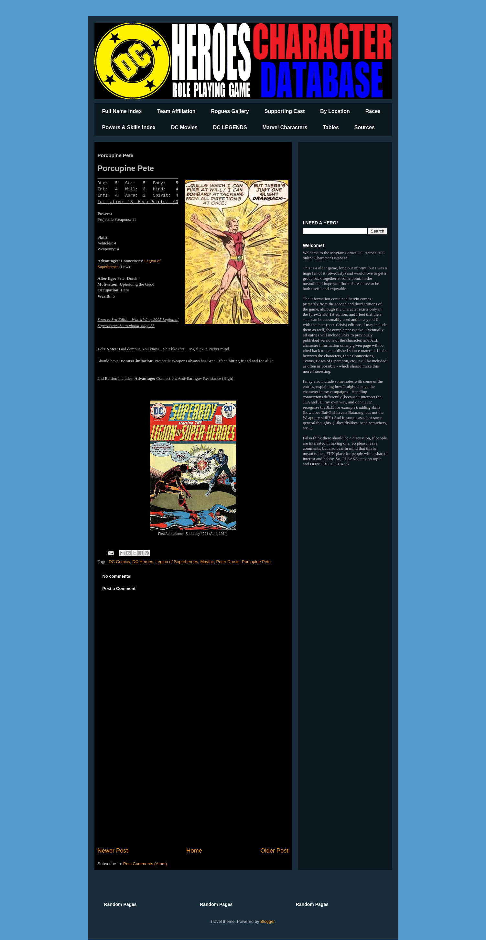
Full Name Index (122, 111)
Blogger (267, 921)
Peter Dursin (228, 561)
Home (194, 850)
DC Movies (184, 127)
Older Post (274, 850)
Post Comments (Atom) (145, 863)
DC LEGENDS (230, 127)
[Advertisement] (193, 793)
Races (373, 111)
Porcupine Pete (256, 561)
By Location (335, 111)
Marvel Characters (285, 127)
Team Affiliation (176, 111)
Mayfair (207, 561)
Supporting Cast (285, 111)
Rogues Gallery (230, 111)
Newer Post (113, 850)
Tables (331, 127)
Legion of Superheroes (177, 561)
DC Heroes (142, 561)
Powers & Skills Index (129, 127)
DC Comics (119, 561)
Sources (364, 127)
